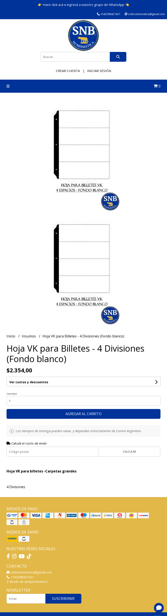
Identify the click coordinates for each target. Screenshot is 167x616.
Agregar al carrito (83, 413)
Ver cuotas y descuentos (28, 382)
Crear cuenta (68, 70)
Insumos (29, 336)
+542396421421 (20, 577)
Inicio (11, 336)
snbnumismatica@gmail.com (29, 572)
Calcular (129, 451)
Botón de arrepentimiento (27, 582)
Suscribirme (63, 598)
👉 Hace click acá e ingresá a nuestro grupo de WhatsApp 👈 (83, 4)
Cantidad (12, 393)
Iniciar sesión (99, 70)
